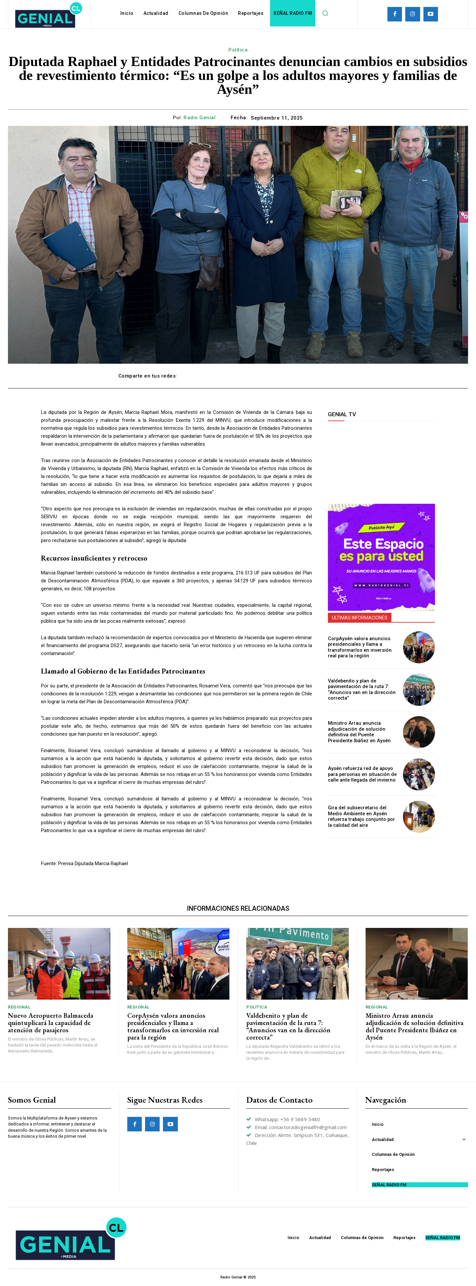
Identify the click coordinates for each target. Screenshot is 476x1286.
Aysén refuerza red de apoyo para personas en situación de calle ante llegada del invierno (361, 774)
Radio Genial (199, 118)
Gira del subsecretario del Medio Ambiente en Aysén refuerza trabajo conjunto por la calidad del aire (362, 816)
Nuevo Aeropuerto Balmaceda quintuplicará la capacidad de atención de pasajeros (50, 1022)
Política (238, 50)
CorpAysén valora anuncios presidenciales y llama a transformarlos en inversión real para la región (358, 647)
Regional (19, 1007)
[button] (325, 13)
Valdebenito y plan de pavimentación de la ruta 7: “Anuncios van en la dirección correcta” (360, 689)
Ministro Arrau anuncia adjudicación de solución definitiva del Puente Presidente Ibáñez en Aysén (362, 732)
